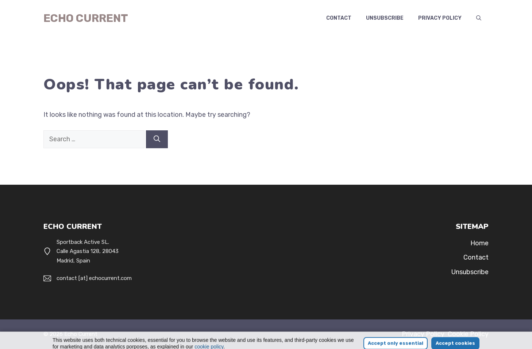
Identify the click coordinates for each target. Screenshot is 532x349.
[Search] (157, 139)
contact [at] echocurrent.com (94, 278)
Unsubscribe (385, 18)
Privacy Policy (440, 18)
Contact (338, 18)
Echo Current (85, 18)
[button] (479, 18)
